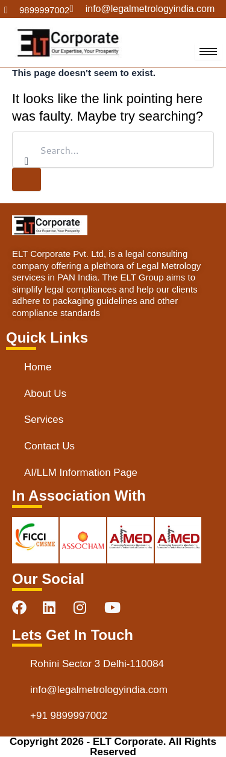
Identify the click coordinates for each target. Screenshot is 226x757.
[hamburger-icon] (208, 51)
